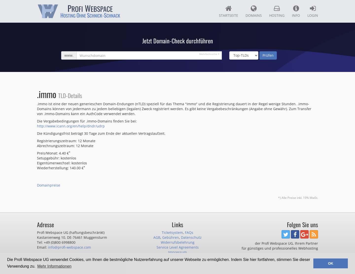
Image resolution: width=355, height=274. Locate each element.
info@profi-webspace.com (69, 247)
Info (296, 11)
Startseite (228, 11)
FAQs (189, 232)
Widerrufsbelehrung (178, 242)
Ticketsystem (172, 232)
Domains (254, 11)
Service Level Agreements (178, 247)
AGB (156, 237)
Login (312, 11)
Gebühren (170, 237)
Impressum (177, 252)
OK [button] (330, 263)
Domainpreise (48, 185)
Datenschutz (191, 237)
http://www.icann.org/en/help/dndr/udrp (71, 126)
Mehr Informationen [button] (54, 266)
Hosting (276, 11)
